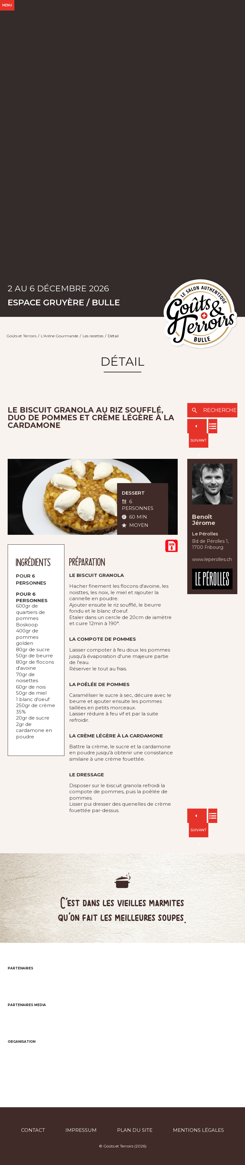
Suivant (198, 447)
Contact (33, 1130)
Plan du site (134, 1130)
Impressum (81, 1130)
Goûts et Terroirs (21, 335)
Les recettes (93, 335)
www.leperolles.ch (212, 559)
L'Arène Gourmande (59, 335)
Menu (7, 5)
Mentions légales (198, 1130)
